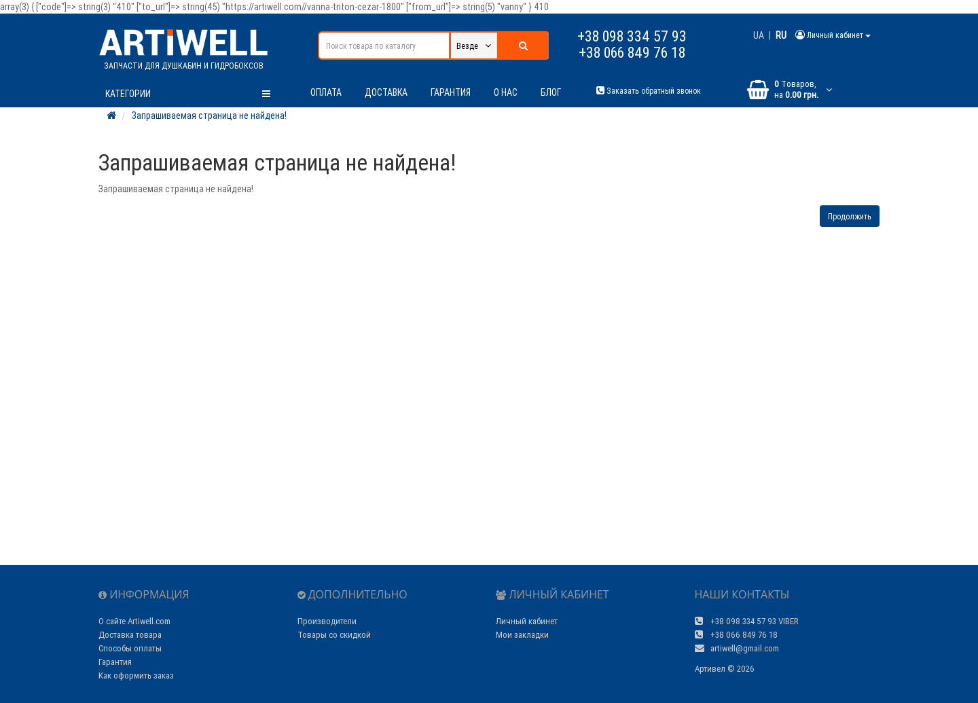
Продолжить (849, 216)
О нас (506, 92)
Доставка (386, 92)
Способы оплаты (130, 648)
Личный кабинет (527, 621)
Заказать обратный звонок (648, 91)
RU (781, 35)
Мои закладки (522, 635)
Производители (327, 621)
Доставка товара (130, 635)
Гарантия (451, 92)
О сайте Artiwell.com (134, 621)
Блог (551, 92)
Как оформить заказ (136, 675)
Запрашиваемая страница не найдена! (209, 115)
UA (758, 35)
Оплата (326, 92)
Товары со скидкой (334, 635)
